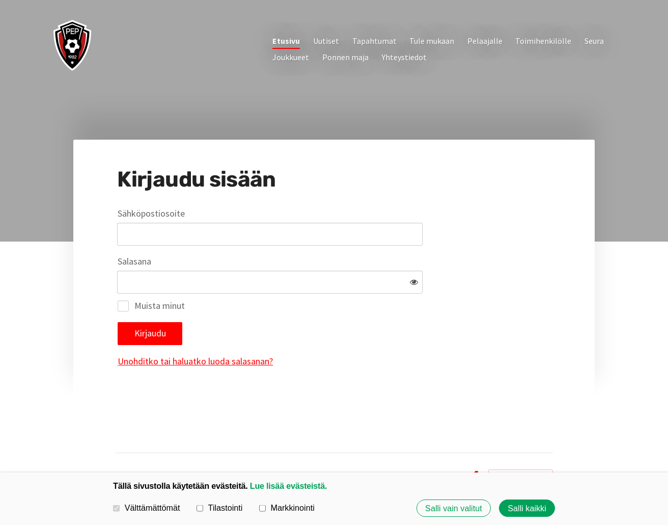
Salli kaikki (527, 508)
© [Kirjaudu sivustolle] (119, 443)
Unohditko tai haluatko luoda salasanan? (305, 328)
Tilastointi (219, 507)
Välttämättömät (146, 507)
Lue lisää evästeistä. (288, 485)
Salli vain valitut (453, 508)
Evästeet (446, 443)
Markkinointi (287, 507)
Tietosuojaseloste (393, 443)
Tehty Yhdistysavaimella (520, 443)
